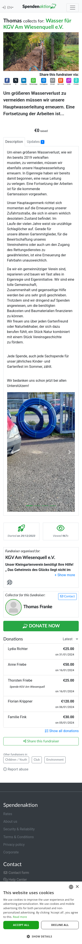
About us (10, 821)
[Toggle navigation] (72, 7)
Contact (67, 596)
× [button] (77, 886)
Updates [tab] (35, 142)
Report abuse (15, 769)
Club (37, 759)
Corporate (11, 852)
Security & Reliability (19, 829)
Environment (55, 759)
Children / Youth (16, 759)
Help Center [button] (15, 880)
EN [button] (9, 7)
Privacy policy (14, 845)
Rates (7, 814)
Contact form (16, 873)
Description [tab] (14, 142)
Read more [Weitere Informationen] (20, 917)
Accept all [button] (21, 925)
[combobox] (71, 887)
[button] (7, 82)
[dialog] (41, 913)
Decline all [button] (60, 925)
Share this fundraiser (41, 741)
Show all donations (62, 731)
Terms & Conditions (18, 837)
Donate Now (41, 626)
